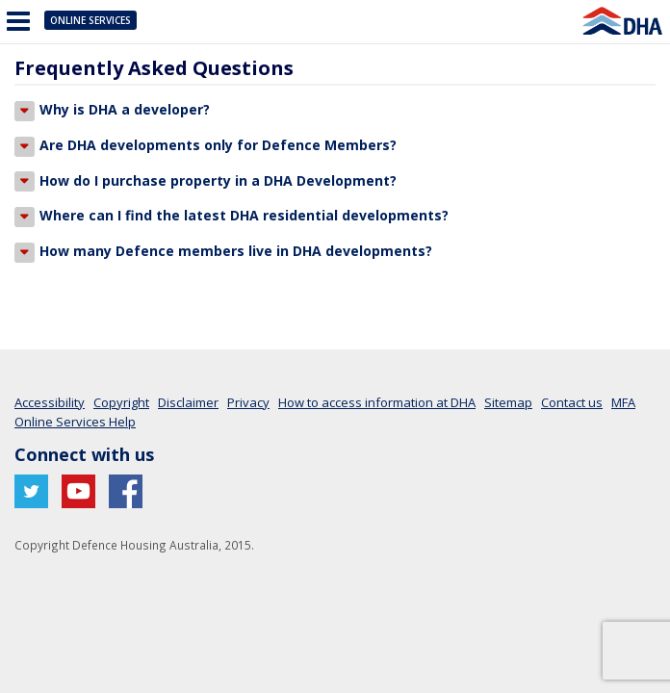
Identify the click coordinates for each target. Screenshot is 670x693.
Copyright (121, 402)
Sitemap (508, 402)
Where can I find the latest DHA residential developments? (231, 216)
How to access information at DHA (377, 402)
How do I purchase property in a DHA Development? (205, 181)
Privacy (248, 402)
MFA (623, 402)
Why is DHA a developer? (112, 110)
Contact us (572, 402)
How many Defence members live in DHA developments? (223, 252)
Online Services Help (75, 421)
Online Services (90, 20)
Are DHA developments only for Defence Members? (205, 146)
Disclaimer (188, 402)
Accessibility (49, 402)
